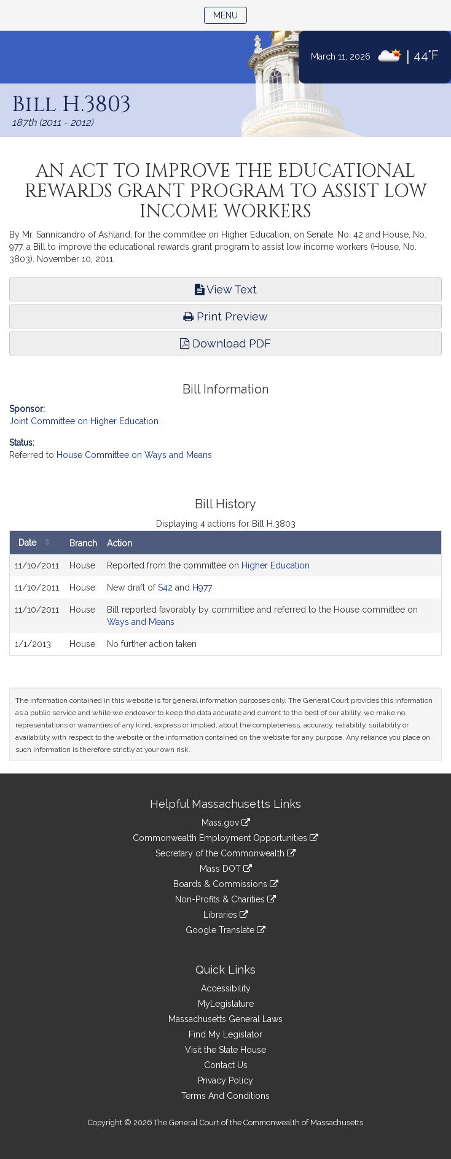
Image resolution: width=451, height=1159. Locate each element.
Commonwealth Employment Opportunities (225, 838)
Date (37, 543)
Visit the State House (225, 1050)
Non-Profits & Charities (225, 899)
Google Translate (225, 930)
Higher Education (275, 565)
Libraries (225, 915)
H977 (202, 587)
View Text (226, 289)
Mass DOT (226, 869)
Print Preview (225, 316)
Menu (230, 14)
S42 (165, 587)
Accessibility (226, 988)
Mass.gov (226, 823)
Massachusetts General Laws (225, 1019)
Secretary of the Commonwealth (225, 853)
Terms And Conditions (225, 1096)
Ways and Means (141, 622)
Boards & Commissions (225, 884)
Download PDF (225, 343)
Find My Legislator (225, 1034)
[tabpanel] (225, 577)
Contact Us (226, 1065)
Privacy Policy (225, 1080)
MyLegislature (226, 1004)
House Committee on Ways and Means (134, 455)
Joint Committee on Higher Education (84, 421)
